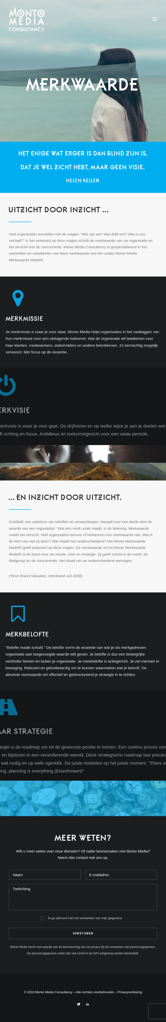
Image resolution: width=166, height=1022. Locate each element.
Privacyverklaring (130, 992)
